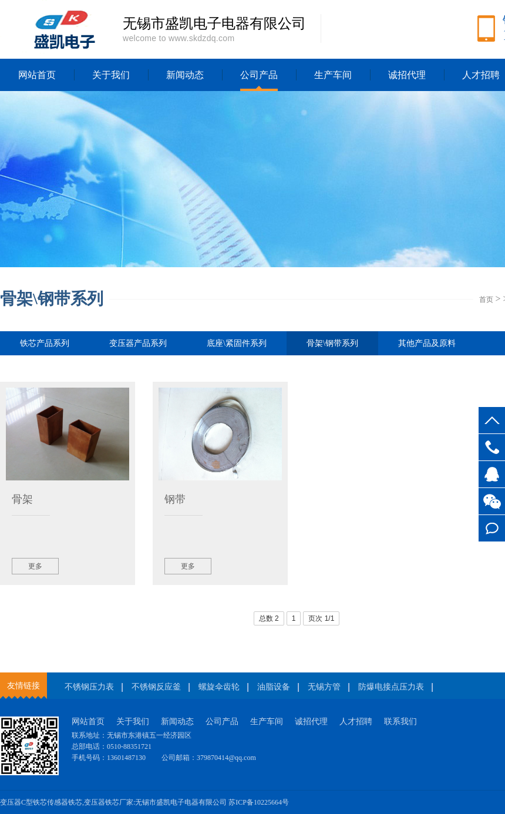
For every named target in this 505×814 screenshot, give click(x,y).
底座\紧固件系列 (237, 343)
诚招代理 (407, 75)
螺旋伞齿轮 (219, 686)
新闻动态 (185, 75)
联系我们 (400, 721)
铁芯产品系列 (44, 343)
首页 (486, 299)
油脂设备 (273, 686)
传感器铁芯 (64, 802)
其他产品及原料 (427, 343)
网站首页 (37, 75)
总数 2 (269, 618)
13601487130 (492, 447)
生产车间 (333, 75)
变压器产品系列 (138, 343)
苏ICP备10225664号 (258, 802)
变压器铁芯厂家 (108, 802)
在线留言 (492, 528)
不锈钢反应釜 (156, 686)
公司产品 (259, 75)
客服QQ (492, 474)
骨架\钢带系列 (332, 347)
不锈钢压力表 (89, 686)
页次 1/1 (321, 618)
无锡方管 (324, 686)
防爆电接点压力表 (391, 686)
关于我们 (111, 75)
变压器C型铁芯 (23, 802)
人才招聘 (355, 721)
